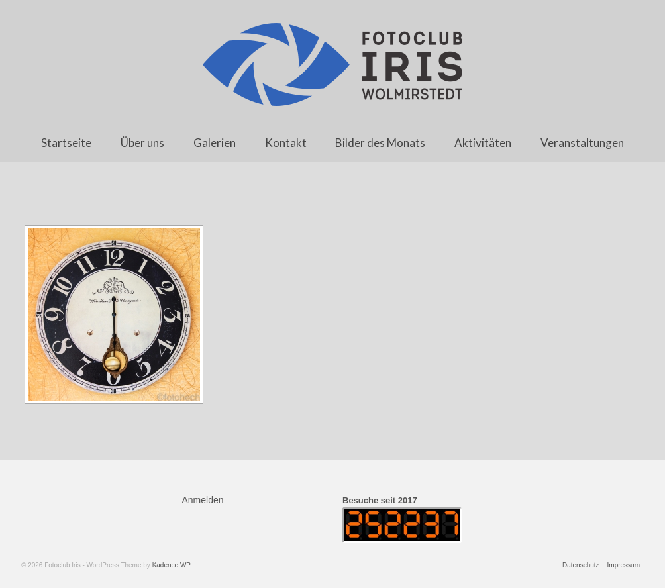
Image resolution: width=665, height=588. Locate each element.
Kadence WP (171, 565)
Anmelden (203, 500)
